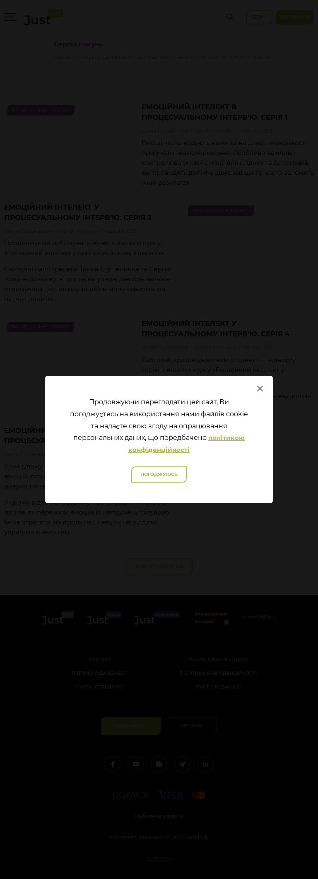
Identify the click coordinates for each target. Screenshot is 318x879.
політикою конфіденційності (186, 444)
